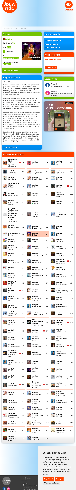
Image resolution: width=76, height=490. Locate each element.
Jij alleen (35, 290)
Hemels (11, 254)
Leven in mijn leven (38, 322)
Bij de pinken (60, 172)
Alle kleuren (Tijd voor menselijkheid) (12, 162)
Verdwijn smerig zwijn (61, 385)
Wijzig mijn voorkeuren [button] (51, 483)
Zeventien (59, 423)
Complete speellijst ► (53, 40)
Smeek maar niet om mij (37, 370)
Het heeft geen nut (38, 254)
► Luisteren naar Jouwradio (26, 479)
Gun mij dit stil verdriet (12, 247)
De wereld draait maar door (13, 202)
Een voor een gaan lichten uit (13, 227)
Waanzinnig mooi (61, 401)
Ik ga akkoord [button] (48, 479)
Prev (2, 11)
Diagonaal (59, 202)
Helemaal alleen (61, 247)
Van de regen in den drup (37, 384)
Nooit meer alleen (12, 353)
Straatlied (35, 377)
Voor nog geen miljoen (36, 401)
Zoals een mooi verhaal (36, 430)
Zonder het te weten (12, 438)
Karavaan (59, 298)
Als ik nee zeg (12, 172)
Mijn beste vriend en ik (61, 338)
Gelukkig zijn (12, 240)
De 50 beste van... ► (53, 47)
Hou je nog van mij (13, 261)
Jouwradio (6, 28)
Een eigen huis (13, 214)
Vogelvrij (11, 393)
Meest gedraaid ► (52, 44)
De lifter (35, 194)
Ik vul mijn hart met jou (38, 275)
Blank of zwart (12, 178)
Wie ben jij (59, 415)
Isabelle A (16, 28)
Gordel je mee (60, 240)
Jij (11, 290)
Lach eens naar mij (37, 314)
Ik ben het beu (36, 261)
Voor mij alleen (12, 401)
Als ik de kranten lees (61, 163)
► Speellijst (24, 484)
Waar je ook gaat (37, 408)
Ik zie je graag (12, 283)
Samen (35, 362)
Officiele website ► (10, 147)
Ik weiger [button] (59, 479)
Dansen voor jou (13, 194)
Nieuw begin (60, 345)
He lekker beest (37, 247)
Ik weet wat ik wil (61, 275)
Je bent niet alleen (61, 283)
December (36, 202)
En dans (35, 234)
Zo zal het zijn (12, 430)
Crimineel (59, 186)
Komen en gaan (12, 306)
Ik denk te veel (60, 261)
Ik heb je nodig (60, 268)
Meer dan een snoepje (36, 338)
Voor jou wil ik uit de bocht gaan (61, 393)
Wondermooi (12, 423)
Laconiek (59, 314)
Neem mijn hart (36, 345)
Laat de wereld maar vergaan (36, 306)
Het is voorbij (60, 254)
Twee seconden (13, 385)
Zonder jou (35, 438)
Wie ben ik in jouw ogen (37, 415)
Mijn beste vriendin (14, 345)
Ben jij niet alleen (37, 172)
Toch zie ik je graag (62, 377)
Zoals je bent (60, 430)
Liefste (11, 331)
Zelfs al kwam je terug (37, 422)
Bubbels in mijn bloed (13, 186)
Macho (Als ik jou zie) (61, 331)
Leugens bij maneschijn (11, 322)
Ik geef (11, 268)
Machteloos (11, 338)
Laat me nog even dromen (61, 306)
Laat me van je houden (12, 313)
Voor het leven (36, 393)
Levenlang (60, 322)
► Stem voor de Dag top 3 (28, 486)
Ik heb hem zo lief (37, 268)
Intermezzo (35, 283)
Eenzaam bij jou (37, 227)
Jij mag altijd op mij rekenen (62, 290)
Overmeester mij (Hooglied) (61, 353)
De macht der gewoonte (60, 194)
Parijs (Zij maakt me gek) (14, 362)
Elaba (59, 227)
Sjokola (11, 370)
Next (73, 11)
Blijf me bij (59, 178)
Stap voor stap (60, 370)
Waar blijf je (11, 408)
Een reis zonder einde (61, 214)
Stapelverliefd (12, 377)
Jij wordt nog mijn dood (13, 298)
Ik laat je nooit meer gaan (12, 275)
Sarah (59, 362)
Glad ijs (35, 240)
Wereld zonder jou (13, 415)
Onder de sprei (36, 353)
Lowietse (35, 331)
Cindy (35, 186)
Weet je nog (59, 408)
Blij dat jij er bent (37, 178)
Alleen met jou (36, 163)
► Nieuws (23, 482)
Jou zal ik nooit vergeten (36, 298)
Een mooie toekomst (35, 214)
